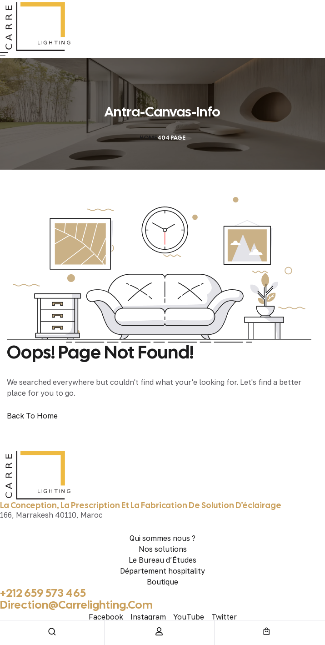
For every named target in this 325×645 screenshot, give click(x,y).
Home (148, 137)
